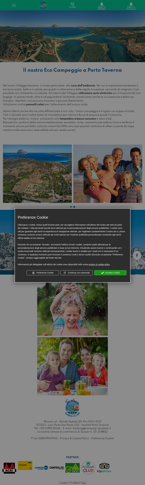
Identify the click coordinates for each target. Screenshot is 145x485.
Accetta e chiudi (110, 273)
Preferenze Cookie (42, 273)
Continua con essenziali (76, 273)
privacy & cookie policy (99, 264)
